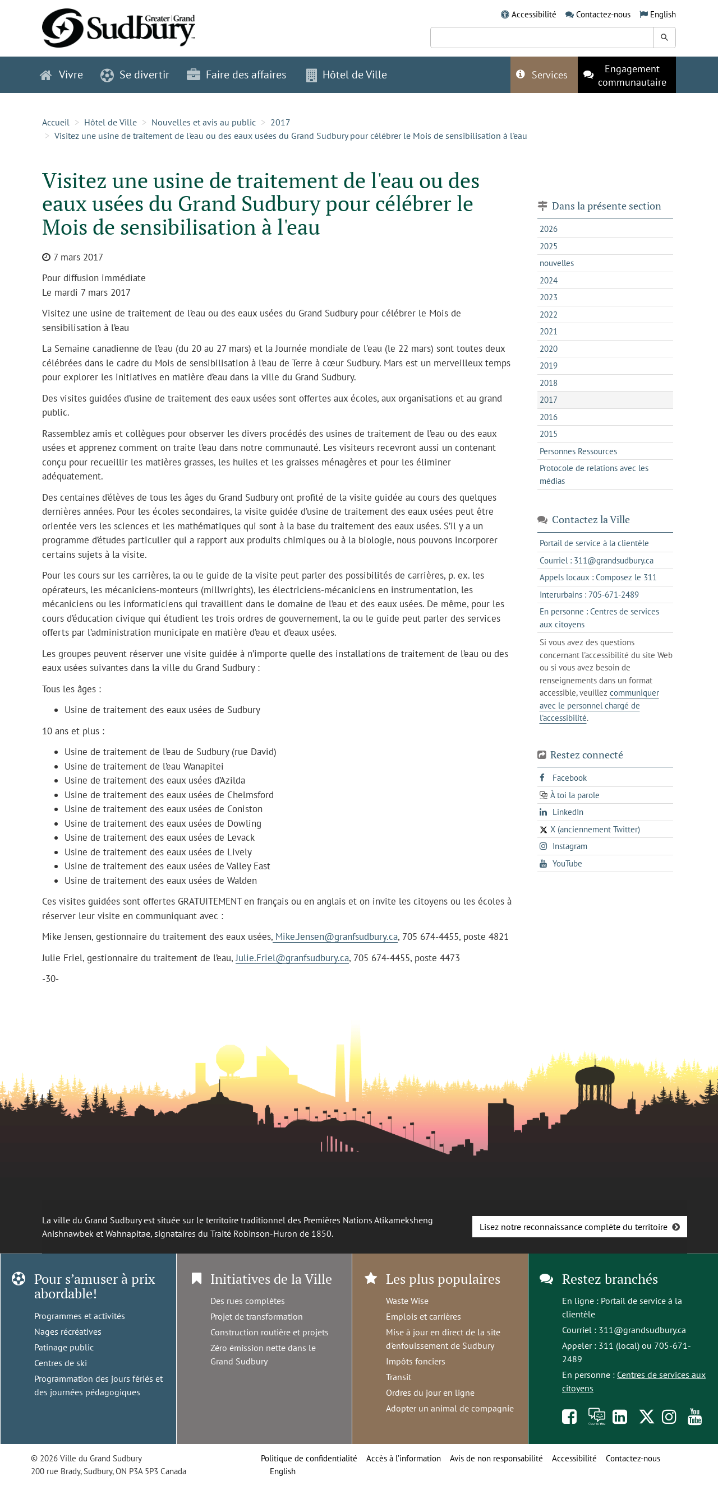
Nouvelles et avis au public (203, 122)
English (663, 14)
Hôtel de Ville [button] (346, 74)
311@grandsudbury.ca (642, 1329)
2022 (549, 314)
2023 (549, 297)
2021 (549, 331)
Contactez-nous (603, 14)
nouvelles (557, 263)
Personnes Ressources (578, 451)
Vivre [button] (61, 74)
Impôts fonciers (415, 1361)
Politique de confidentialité (309, 1458)
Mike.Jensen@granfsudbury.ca (335, 936)
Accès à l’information (403, 1458)
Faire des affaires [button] (236, 74)
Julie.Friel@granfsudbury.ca (292, 958)
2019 (549, 365)
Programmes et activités (79, 1315)
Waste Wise (407, 1300)
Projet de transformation (256, 1316)
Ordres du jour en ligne (430, 1392)
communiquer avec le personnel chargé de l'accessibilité (599, 705)
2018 (549, 383)
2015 (549, 433)
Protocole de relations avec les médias (594, 474)
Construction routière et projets (269, 1332)
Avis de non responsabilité (496, 1458)
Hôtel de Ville (110, 122)
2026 (549, 228)
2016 (549, 417)
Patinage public (64, 1347)
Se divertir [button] (134, 74)
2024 (549, 280)
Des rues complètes (247, 1300)
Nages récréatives (68, 1331)
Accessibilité (534, 14)
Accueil (56, 122)
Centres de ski (60, 1362)
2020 (549, 348)
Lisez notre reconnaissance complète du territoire (574, 1226)
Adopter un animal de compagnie (450, 1408)
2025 (549, 246)
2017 (280, 122)
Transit (398, 1376)
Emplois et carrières (423, 1316)
